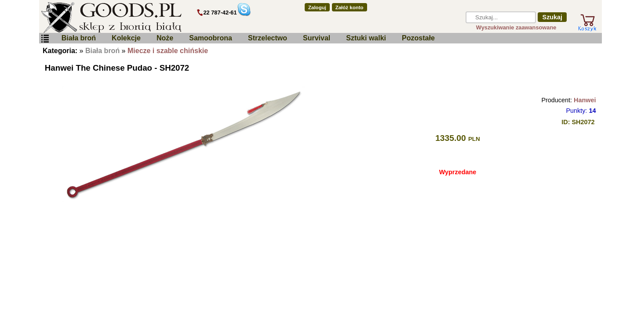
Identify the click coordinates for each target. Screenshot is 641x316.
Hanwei (585, 100)
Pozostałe (418, 38)
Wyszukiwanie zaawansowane (516, 27)
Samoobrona (210, 38)
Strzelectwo (267, 38)
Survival (316, 38)
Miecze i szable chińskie (167, 50)
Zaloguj (317, 7)
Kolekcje (126, 38)
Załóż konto (349, 7)
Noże (165, 38)
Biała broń (79, 38)
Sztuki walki (366, 38)
